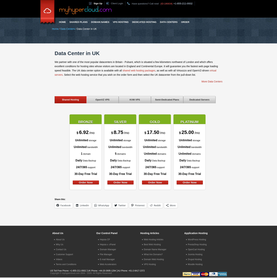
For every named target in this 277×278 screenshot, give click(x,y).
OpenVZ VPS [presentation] (102, 99)
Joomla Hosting (195, 254)
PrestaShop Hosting (197, 244)
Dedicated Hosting (144, 22)
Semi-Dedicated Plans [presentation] (167, 99)
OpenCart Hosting (196, 249)
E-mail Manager (107, 259)
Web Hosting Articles (153, 239)
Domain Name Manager (155, 249)
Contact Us (61, 249)
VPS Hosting (121, 22)
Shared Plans (78, 22)
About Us (60, 239)
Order (185, 22)
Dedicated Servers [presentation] (199, 99)
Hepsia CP (105, 239)
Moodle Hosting (195, 264)
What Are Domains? (153, 254)
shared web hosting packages (139, 70)
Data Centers (168, 22)
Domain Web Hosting (154, 259)
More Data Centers (212, 81)
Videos (59, 259)
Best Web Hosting (152, 244)
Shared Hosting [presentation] (70, 99)
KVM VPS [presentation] (135, 99)
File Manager (106, 254)
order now (86, 182)
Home (62, 22)
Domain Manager (108, 249)
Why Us (59, 244)
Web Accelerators (108, 264)
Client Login (117, 3)
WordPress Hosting (197, 239)
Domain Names (100, 22)
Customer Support (64, 254)
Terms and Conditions (66, 264)
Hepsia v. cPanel (108, 244)
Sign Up (98, 3)
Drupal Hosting (195, 259)
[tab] (70, 99)
